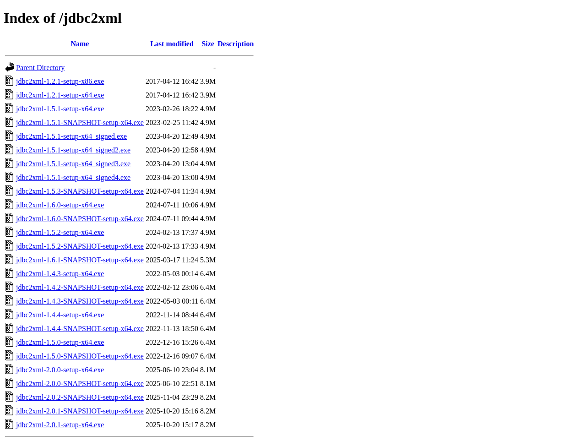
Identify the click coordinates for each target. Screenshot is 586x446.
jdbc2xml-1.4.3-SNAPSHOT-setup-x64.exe (80, 301)
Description (235, 44)
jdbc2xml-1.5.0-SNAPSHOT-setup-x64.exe (80, 356)
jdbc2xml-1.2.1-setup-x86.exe (60, 81)
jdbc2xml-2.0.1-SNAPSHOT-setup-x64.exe (80, 411)
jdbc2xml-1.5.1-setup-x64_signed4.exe (73, 177)
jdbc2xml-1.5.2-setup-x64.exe (60, 232)
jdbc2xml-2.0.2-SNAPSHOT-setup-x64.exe (80, 397)
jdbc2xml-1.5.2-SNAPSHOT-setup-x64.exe (80, 246)
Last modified (172, 44)
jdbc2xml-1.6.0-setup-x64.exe (60, 205)
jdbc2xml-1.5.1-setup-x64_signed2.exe (73, 150)
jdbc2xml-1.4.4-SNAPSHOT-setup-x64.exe (80, 328)
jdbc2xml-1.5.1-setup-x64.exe (60, 109)
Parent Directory (40, 67)
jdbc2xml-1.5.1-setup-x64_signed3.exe (73, 164)
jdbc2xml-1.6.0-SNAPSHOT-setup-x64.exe (80, 219)
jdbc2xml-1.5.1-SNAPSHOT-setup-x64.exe (80, 122)
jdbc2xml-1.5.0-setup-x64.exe (60, 342)
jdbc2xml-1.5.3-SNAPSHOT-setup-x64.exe (80, 191)
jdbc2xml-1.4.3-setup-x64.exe (60, 273)
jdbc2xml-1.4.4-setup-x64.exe (60, 315)
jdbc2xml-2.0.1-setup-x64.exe (60, 425)
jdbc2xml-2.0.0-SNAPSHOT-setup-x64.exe (80, 383)
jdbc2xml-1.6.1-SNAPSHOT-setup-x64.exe (80, 260)
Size (207, 44)
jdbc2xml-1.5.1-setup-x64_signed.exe (71, 136)
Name (80, 44)
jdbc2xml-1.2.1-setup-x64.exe (60, 95)
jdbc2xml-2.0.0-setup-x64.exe (60, 370)
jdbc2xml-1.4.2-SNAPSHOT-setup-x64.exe (80, 287)
